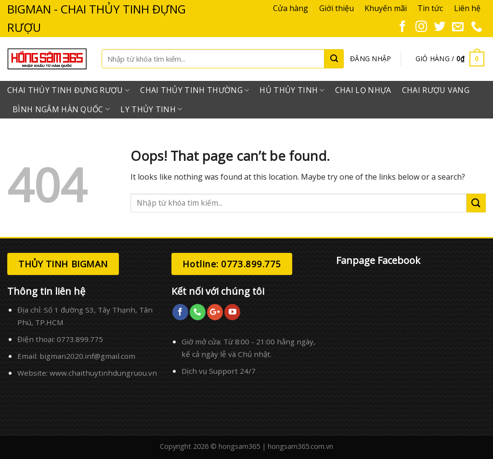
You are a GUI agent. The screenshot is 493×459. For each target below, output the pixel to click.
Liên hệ (467, 8)
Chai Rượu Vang (435, 90)
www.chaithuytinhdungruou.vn (103, 373)
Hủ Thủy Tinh (291, 90)
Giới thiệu (336, 8)
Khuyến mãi (385, 8)
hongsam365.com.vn (300, 446)
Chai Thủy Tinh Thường (194, 90)
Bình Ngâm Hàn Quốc (61, 109)
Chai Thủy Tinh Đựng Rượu (68, 90)
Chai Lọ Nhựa (363, 90)
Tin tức (430, 8)
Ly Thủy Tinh (151, 109)
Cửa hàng (290, 8)
